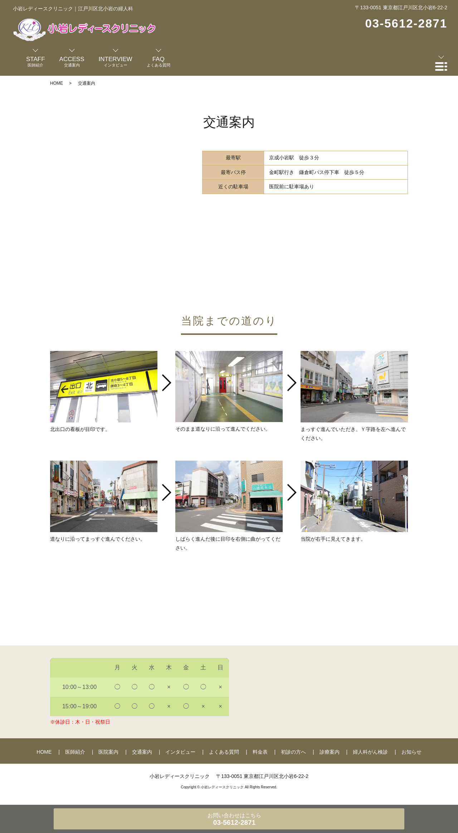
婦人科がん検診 (370, 752)
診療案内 (330, 752)
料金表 (260, 752)
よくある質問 (224, 752)
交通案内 (142, 752)
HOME (56, 83)
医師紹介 (75, 752)
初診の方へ (293, 752)
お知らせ (411, 752)
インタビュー (180, 752)
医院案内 (108, 752)
